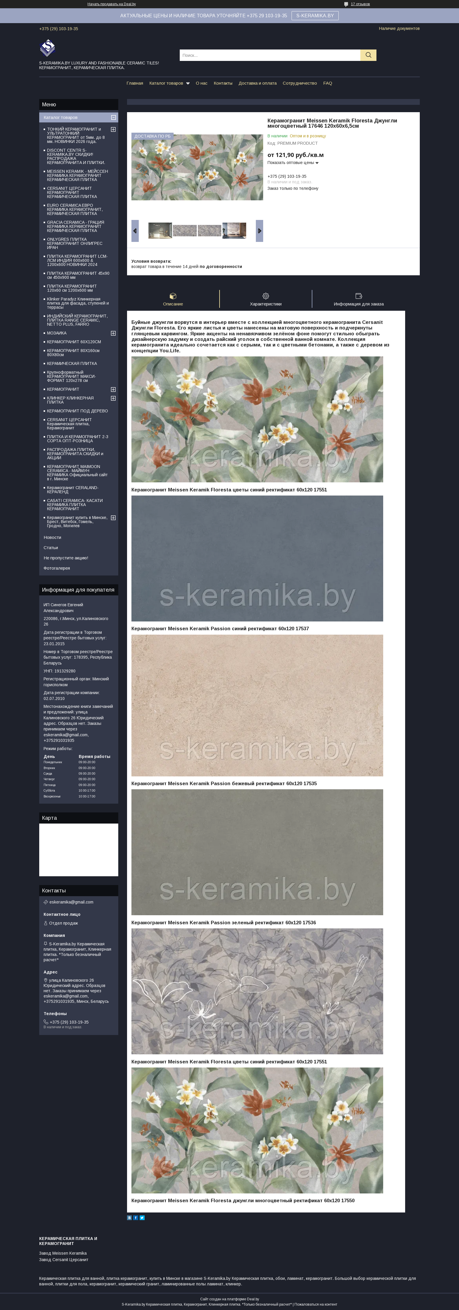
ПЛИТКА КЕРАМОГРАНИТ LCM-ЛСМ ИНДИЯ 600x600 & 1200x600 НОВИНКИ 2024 (77, 260)
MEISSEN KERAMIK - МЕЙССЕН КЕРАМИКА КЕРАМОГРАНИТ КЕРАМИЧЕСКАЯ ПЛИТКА (77, 175)
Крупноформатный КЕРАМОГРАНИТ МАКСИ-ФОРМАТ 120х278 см (71, 376)
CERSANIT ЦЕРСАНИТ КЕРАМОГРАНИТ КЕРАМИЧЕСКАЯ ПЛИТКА (72, 192)
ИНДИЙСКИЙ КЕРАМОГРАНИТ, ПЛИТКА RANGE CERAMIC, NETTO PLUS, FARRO (77, 320)
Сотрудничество (300, 83)
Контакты (223, 83)
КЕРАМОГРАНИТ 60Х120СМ (74, 341)
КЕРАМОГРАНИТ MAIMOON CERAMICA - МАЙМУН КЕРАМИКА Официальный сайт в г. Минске (77, 472)
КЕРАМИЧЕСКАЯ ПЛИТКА (72, 363)
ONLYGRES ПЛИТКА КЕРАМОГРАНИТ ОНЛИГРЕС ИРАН (74, 243)
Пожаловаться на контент (315, 1304)
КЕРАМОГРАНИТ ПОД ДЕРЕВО (77, 411)
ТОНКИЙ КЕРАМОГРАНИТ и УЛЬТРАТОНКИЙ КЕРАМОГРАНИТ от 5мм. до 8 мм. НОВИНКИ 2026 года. (76, 135)
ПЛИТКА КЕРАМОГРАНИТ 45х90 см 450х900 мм (78, 275)
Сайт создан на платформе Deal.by (229, 1299)
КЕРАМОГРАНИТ (63, 389)
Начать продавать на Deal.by (112, 4)
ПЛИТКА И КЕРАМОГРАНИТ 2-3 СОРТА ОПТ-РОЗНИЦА (77, 438)
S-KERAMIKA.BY (315, 15)
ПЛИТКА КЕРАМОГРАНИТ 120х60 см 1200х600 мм (72, 288)
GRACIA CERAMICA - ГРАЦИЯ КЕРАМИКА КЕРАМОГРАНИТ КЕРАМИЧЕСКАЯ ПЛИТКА (75, 226)
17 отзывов (360, 4)
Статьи (51, 547)
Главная (134, 83)
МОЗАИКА (56, 333)
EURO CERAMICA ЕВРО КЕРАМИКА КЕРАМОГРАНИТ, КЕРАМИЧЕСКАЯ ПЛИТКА (75, 209)
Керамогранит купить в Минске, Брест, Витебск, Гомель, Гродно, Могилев (77, 521)
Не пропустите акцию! (66, 557)
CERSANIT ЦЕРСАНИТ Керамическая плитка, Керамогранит (69, 423)
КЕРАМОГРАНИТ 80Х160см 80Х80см (73, 352)
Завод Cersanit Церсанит (63, 1259)
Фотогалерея (57, 568)
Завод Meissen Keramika (63, 1253)
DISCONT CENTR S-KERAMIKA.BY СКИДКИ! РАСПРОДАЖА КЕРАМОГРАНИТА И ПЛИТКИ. (76, 156)
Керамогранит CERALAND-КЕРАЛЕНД (73, 489)
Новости (52, 537)
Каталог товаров (166, 83)
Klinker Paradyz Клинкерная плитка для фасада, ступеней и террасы (78, 303)
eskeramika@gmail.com (71, 902)
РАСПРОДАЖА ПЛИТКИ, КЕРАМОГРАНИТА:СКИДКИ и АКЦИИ (75, 453)
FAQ (327, 83)
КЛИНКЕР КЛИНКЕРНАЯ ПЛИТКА (70, 400)
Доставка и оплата (258, 83)
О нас (202, 83)
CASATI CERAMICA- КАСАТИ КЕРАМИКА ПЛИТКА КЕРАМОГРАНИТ (75, 504)
